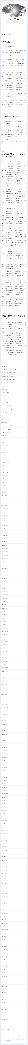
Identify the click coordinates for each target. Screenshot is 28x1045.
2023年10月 (5, 595)
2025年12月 (5, 508)
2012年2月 (4, 973)
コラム (3, 445)
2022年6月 (4, 648)
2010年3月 (4, 1009)
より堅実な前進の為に (12, 116)
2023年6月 (4, 608)
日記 (3, 422)
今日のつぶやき (6, 426)
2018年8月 (4, 800)
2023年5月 (4, 611)
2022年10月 (5, 634)
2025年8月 (4, 522)
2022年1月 (4, 664)
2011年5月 (4, 983)
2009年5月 (4, 1019)
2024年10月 (5, 555)
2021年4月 (4, 694)
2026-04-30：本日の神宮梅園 (9, 369)
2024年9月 (4, 558)
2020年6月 (4, 727)
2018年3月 (4, 817)
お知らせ (4, 392)
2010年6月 (4, 999)
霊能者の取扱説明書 (7, 432)
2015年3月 (4, 890)
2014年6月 (4, 916)
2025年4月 (4, 535)
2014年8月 (4, 910)
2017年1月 (4, 863)
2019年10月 (5, 754)
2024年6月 (4, 568)
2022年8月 (4, 641)
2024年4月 (4, 575)
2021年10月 (5, 674)
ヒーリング (4, 455)
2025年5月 (4, 532)
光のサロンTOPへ (6, 1029)
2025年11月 (5, 512)
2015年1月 (4, 893)
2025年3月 (4, 538)
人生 (3, 412)
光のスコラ (4, 462)
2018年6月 (4, 807)
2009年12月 (5, 1016)
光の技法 (4, 472)
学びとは (6, 41)
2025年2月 (4, 541)
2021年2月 (4, 701)
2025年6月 (4, 528)
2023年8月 (4, 601)
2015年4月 (4, 886)
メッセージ (4, 419)
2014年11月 (5, 900)
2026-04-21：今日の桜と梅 (8, 379)
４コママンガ (5, 485)
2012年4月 (4, 966)
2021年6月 (4, 687)
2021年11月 (5, 671)
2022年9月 (4, 638)
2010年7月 (4, 996)
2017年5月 (4, 850)
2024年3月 (4, 578)
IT (2, 439)
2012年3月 (4, 969)
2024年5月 (4, 571)
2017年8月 (4, 840)
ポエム (3, 459)
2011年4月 (4, 986)
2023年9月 (4, 598)
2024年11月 (5, 551)
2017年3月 (4, 856)
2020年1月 (4, 744)
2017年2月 (4, 860)
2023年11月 (5, 591)
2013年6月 (4, 936)
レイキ (3, 396)
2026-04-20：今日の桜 (7, 383)
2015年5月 (4, 883)
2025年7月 (4, 525)
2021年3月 (4, 697)
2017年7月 (4, 843)
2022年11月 (5, 631)
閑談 (3, 482)
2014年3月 (4, 923)
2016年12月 (5, 866)
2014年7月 (4, 913)
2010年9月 (4, 989)
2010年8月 (4, 993)
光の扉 (3, 465)
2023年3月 (4, 618)
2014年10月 (5, 903)
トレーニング (5, 449)
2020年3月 (4, 737)
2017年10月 (5, 833)
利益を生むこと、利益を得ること (13, 316)
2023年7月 (4, 604)
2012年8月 (4, 959)
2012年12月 (5, 953)
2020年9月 (4, 717)
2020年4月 (4, 734)
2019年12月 (5, 747)
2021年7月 (4, 684)
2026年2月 (4, 502)
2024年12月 (5, 548)
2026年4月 (4, 495)
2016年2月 (4, 876)
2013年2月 (4, 949)
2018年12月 (5, 787)
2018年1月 (4, 823)
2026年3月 (4, 498)
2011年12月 (5, 979)
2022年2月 (4, 661)
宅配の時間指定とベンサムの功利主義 (13, 155)
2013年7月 (4, 933)
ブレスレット (5, 399)
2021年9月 (4, 677)
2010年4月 (4, 1006)
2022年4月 (4, 654)
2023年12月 (5, 588)
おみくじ (4, 442)
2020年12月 (5, 707)
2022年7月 (4, 644)
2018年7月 (4, 803)
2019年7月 (4, 764)
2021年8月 (4, 681)
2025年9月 (4, 518)
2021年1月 (4, 704)
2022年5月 (4, 651)
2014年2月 (4, 926)
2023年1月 (4, 624)
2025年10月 (5, 515)
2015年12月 (5, 880)
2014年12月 (5, 896)
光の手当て (4, 469)
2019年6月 (4, 767)
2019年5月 (4, 770)
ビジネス (4, 416)
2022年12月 (5, 628)
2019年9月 (4, 757)
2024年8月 (4, 561)
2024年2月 (4, 581)
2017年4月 (4, 853)
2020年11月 (5, 711)
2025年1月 (4, 545)
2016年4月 (4, 873)
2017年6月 (4, 847)
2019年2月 (4, 780)
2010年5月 (4, 1002)
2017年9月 (4, 837)
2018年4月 (4, 813)
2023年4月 (4, 614)
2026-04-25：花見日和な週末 (9, 373)
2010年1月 (4, 1012)
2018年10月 (5, 793)
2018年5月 (4, 810)
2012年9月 (4, 956)
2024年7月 (4, 565)
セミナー (4, 402)
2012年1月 (4, 976)
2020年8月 (4, 721)
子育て (3, 475)
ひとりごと (4, 429)
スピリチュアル (5, 409)
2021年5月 (4, 691)
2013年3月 (4, 946)
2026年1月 (4, 505)
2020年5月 (4, 730)
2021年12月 (5, 667)
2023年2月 (4, 621)
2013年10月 (5, 930)
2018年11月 (5, 790)
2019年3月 (4, 777)
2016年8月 (4, 870)
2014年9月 (4, 906)
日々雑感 (14, 19)
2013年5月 (4, 939)
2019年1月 (4, 784)
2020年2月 (4, 740)
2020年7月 (4, 724)
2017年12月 (5, 827)
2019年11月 (5, 750)
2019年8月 (4, 760)
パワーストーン (5, 452)
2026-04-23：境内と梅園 (8, 376)
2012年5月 (4, 963)
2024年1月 (4, 585)
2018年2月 (4, 820)
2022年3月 (4, 658)
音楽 (3, 435)
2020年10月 (5, 714)
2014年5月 (4, 919)
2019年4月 (4, 774)
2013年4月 (4, 943)
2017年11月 (5, 830)
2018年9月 (4, 797)
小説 (3, 479)
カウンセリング (6, 406)
